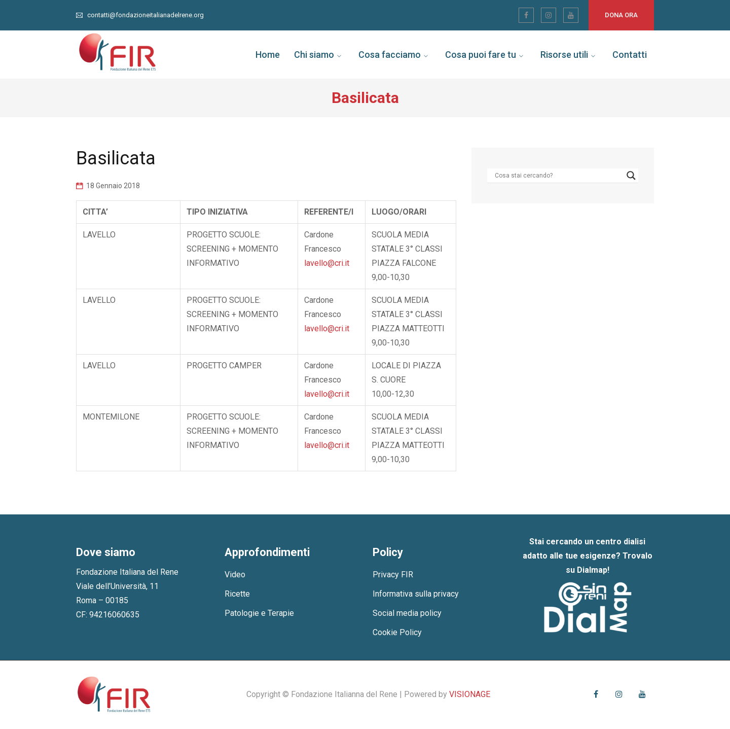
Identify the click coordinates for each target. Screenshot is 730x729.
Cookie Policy (397, 632)
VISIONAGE (469, 694)
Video (235, 574)
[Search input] (558, 175)
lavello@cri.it (326, 263)
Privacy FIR (393, 574)
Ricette (237, 594)
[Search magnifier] (631, 175)
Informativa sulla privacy (416, 594)
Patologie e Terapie (259, 613)
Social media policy (407, 613)
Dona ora (621, 15)
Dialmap (592, 570)
